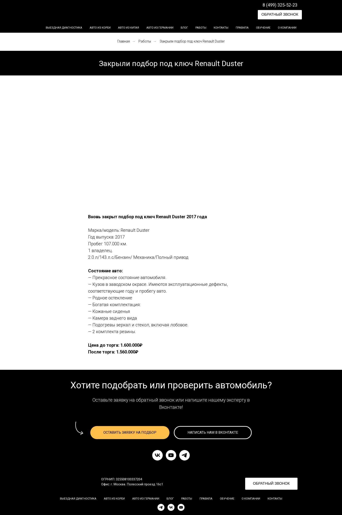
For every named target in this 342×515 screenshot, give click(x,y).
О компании (287, 27)
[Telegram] (160, 507)
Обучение (263, 27)
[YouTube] (181, 507)
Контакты (221, 27)
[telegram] (184, 455)
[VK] (171, 507)
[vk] (157, 455)
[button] (280, 14)
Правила (242, 27)
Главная (123, 41)
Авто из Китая (128, 27)
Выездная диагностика (64, 27)
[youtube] (171, 455)
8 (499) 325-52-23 (280, 5)
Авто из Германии (159, 27)
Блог (184, 27)
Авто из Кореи (100, 27)
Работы (200, 27)
